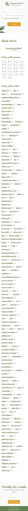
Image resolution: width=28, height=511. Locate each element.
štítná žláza (16, 408)
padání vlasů (7, 325)
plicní (12, 329)
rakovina (6, 380)
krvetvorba (18, 232)
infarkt (21, 194)
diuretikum (6, 159)
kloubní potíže (7, 208)
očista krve (15, 304)
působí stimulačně (9, 377)
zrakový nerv (7, 470)
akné (16, 90)
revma (20, 387)
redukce (16, 380)
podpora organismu (9, 332)
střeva (12, 412)
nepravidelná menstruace (11, 277)
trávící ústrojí (7, 429)
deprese (16, 152)
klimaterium (7, 204)
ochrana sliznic (8, 301)
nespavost (6, 294)
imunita (5, 187)
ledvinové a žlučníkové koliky (13, 239)
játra (4, 197)
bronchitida (16, 125)
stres (4, 412)
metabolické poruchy (10, 256)
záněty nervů (16, 449)
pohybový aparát (8, 339)
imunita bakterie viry (10, 191)
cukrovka (6, 152)
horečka (18, 184)
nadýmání (15, 270)
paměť (18, 325)
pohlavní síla (7, 336)
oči (18, 301)
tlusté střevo (7, 422)
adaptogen (6, 90)
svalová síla (6, 418)
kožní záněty (7, 222)
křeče (17, 222)
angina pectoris (17, 94)
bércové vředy (7, 111)
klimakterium (7, 201)
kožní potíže (7, 218)
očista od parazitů (9, 308)
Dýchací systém (8, 170)
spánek (5, 401)
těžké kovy (18, 418)
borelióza (20, 121)
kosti (4, 211)
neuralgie (17, 294)
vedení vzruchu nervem (10, 432)
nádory (5, 270)
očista (5, 304)
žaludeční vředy (8, 446)
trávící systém (17, 425)
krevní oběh (19, 228)
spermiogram (17, 401)
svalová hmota (7, 415)
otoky (12, 318)
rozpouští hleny (8, 394)
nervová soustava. (8, 284)
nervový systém (8, 287)
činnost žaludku (8, 146)
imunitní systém (8, 194)
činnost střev (7, 142)
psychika (5, 373)
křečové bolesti (8, 225)
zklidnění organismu (10, 463)
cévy (4, 135)
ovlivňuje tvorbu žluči (10, 322)
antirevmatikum (8, 104)
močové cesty (18, 260)
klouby (20, 208)
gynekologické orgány (10, 180)
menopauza (6, 249)
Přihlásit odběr (14, 502)
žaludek (21, 446)
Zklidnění (6, 460)
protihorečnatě (8, 360)
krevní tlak (6, 232)
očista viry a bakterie (10, 315)
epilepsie (15, 173)
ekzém (20, 170)
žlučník (5, 467)
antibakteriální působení (11, 97)
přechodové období (9, 349)
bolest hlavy (7, 115)
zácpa (12, 436)
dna (16, 159)
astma (20, 104)
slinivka (17, 398)
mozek (20, 266)
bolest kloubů (7, 121)
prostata (5, 356)
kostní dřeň (14, 211)
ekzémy (5, 173)
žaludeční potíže (8, 443)
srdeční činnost (16, 405)
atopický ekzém (8, 108)
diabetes (17, 156)
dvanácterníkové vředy (10, 163)
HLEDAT (14, 24)
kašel (12, 197)
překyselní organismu (10, 353)
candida (5, 128)
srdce (4, 405)
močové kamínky (8, 263)
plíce (4, 329)
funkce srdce (7, 177)
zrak (14, 467)
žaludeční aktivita (9, 439)
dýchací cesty (7, 166)
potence (16, 346)
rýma (20, 394)
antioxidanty (7, 101)
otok (4, 318)
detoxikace (6, 156)
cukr (15, 149)
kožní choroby (7, 215)
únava (18, 429)
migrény (5, 260)
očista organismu (8, 311)
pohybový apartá (8, 342)
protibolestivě (18, 356)
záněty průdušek (8, 453)
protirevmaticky (8, 363)
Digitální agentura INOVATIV (14, 509)
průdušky (20, 370)
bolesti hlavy (7, 118)
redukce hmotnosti (9, 384)
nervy (15, 291)
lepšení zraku (17, 242)
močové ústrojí (8, 266)
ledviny (5, 242)
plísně (21, 329)
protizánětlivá (7, 367)
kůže (4, 235)
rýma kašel (6, 398)
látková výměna (16, 235)
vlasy (4, 436)
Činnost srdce (7, 139)
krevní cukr (6, 228)
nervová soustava (8, 280)
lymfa (14, 246)
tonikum (18, 422)
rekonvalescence (8, 387)
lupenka (5, 246)
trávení (5, 425)
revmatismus (7, 391)
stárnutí (5, 408)
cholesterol (14, 135)
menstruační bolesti (9, 253)
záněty (5, 449)
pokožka (5, 346)
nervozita (6, 291)
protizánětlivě (7, 370)
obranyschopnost (8, 298)
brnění (5, 125)
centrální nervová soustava (12, 132)
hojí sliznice (7, 184)
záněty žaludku (8, 456)
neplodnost (6, 273)
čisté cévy (6, 149)
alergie (5, 94)
